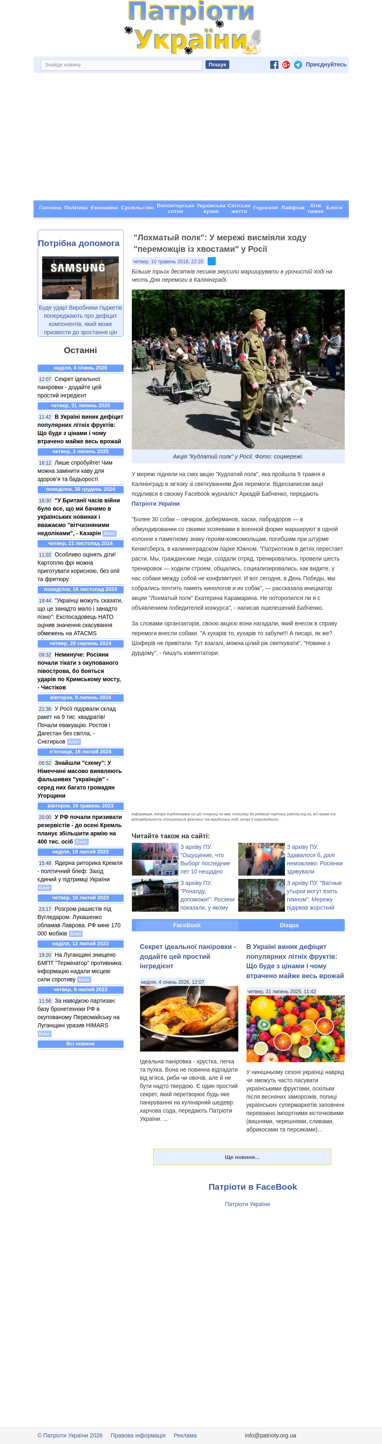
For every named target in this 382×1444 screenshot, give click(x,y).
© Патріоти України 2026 (70, 1435)
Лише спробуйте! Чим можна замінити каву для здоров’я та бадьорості (75, 470)
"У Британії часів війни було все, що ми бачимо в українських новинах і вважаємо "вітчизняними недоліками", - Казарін (79, 516)
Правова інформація (138, 1435)
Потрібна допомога (79, 243)
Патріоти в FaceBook (253, 1186)
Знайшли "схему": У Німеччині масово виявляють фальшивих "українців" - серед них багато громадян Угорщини (80, 779)
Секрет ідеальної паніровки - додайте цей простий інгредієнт (70, 387)
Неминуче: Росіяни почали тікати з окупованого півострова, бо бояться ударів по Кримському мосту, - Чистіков (79, 671)
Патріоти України (156, 503)
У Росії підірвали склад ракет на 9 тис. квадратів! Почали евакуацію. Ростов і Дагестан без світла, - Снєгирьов (77, 725)
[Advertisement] (191, 139)
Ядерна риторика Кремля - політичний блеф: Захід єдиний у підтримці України (80, 871)
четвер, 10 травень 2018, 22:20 (168, 262)
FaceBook (187, 925)
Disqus (289, 925)
